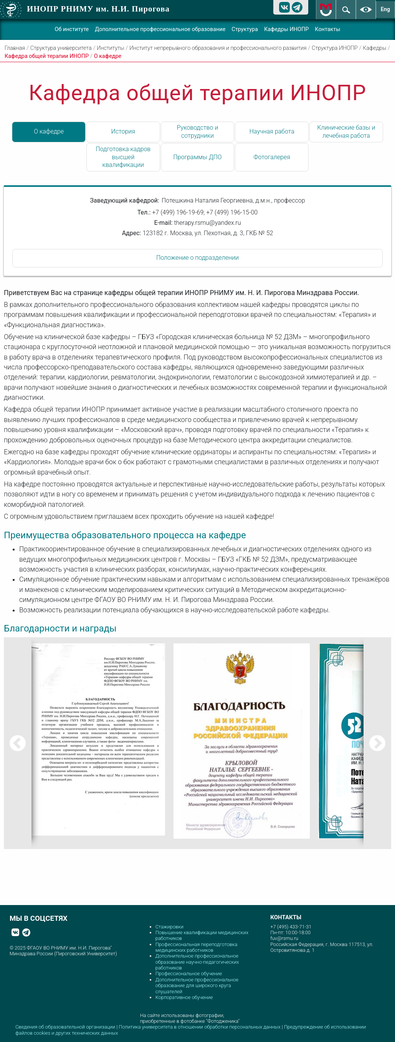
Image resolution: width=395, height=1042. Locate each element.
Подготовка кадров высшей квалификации (123, 157)
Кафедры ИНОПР (286, 29)
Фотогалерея (272, 157)
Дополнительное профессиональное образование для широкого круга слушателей (197, 985)
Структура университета (61, 48)
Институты (110, 48)
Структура (244, 29)
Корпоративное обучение (184, 997)
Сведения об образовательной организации (65, 1027)
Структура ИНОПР (335, 48)
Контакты (327, 29)
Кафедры (374, 48)
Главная (15, 48)
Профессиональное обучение (188, 973)
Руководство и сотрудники (197, 131)
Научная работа (272, 131)
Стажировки (169, 927)
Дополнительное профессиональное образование (160, 29)
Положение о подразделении (197, 257)
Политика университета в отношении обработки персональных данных (200, 1027)
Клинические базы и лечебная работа (346, 131)
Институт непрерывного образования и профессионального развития (217, 48)
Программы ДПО (197, 157)
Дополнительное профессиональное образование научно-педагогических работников (197, 962)
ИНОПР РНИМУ (98, 8)
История (123, 131)
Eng (385, 9)
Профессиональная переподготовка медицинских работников (196, 947)
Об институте (72, 29)
